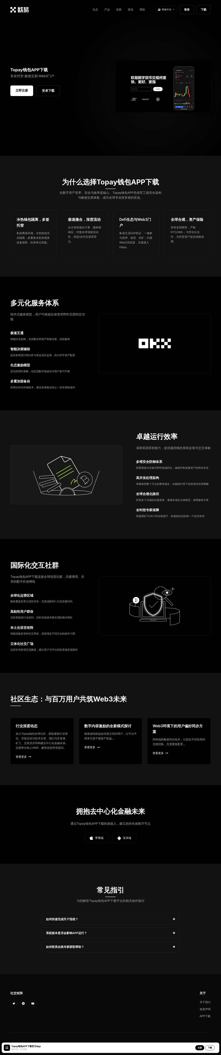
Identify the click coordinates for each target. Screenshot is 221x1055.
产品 (107, 9)
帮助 (142, 9)
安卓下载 (48, 90)
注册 (200, 1047)
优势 (119, 9)
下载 (203, 9)
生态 (95, 9)
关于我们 (205, 1002)
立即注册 (22, 90)
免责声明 (205, 1009)
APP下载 (205, 1016)
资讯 (130, 9)
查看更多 (23, 756)
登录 (187, 9)
